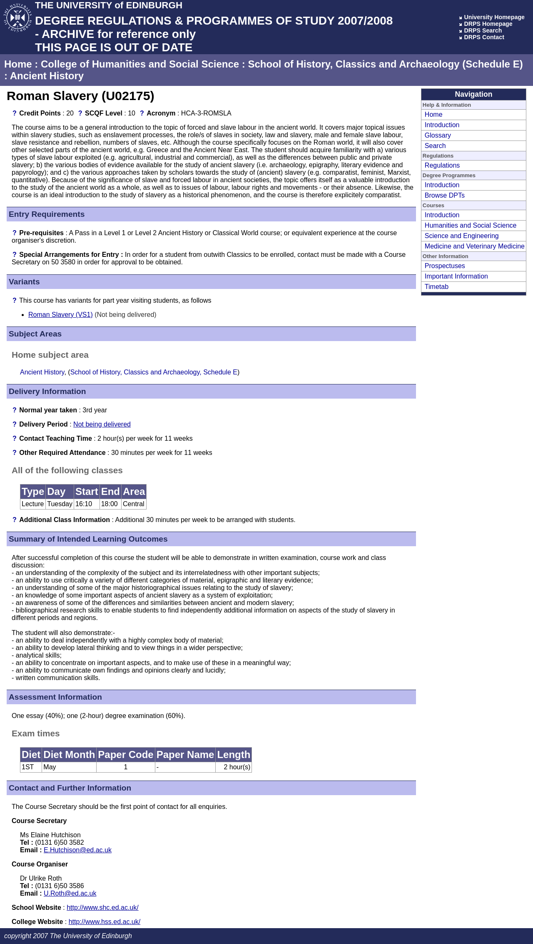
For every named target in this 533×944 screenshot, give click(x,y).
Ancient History (47, 75)
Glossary (438, 135)
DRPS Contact (484, 37)
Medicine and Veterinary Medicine (475, 246)
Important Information (456, 276)
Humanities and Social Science (471, 225)
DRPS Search (483, 30)
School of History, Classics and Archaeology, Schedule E (153, 372)
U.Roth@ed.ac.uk (70, 893)
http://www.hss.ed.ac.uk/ (105, 921)
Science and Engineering (462, 235)
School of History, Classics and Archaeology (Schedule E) (385, 64)
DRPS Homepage (488, 23)
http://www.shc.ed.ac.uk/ (103, 907)
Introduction (442, 124)
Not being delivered (102, 424)
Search (435, 145)
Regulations (442, 165)
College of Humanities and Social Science (140, 64)
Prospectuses (445, 265)
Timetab (436, 286)
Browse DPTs (445, 195)
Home (18, 64)
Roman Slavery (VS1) (60, 314)
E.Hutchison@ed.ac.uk (78, 850)
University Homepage (494, 17)
